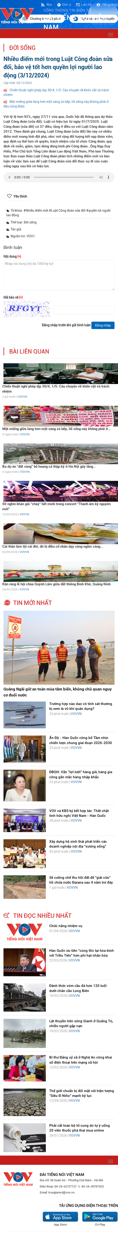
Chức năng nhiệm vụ (65, 926)
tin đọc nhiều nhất (42, 915)
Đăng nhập (107, 4)
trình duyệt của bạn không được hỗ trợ (59, 178)
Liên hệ (83, 4)
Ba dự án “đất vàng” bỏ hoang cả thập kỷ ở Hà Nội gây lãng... (49, 466)
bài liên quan (29, 351)
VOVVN (22, 396)
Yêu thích (20, 196)
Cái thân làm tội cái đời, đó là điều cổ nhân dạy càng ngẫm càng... (52, 546)
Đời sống (22, 48)
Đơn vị (64, 4)
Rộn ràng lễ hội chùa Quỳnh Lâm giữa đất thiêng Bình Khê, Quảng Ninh (56, 584)
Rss (46, 4)
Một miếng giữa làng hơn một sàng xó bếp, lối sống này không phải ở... (56, 429)
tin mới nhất (32, 602)
